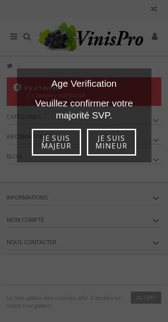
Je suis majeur (56, 142)
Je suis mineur (111, 142)
